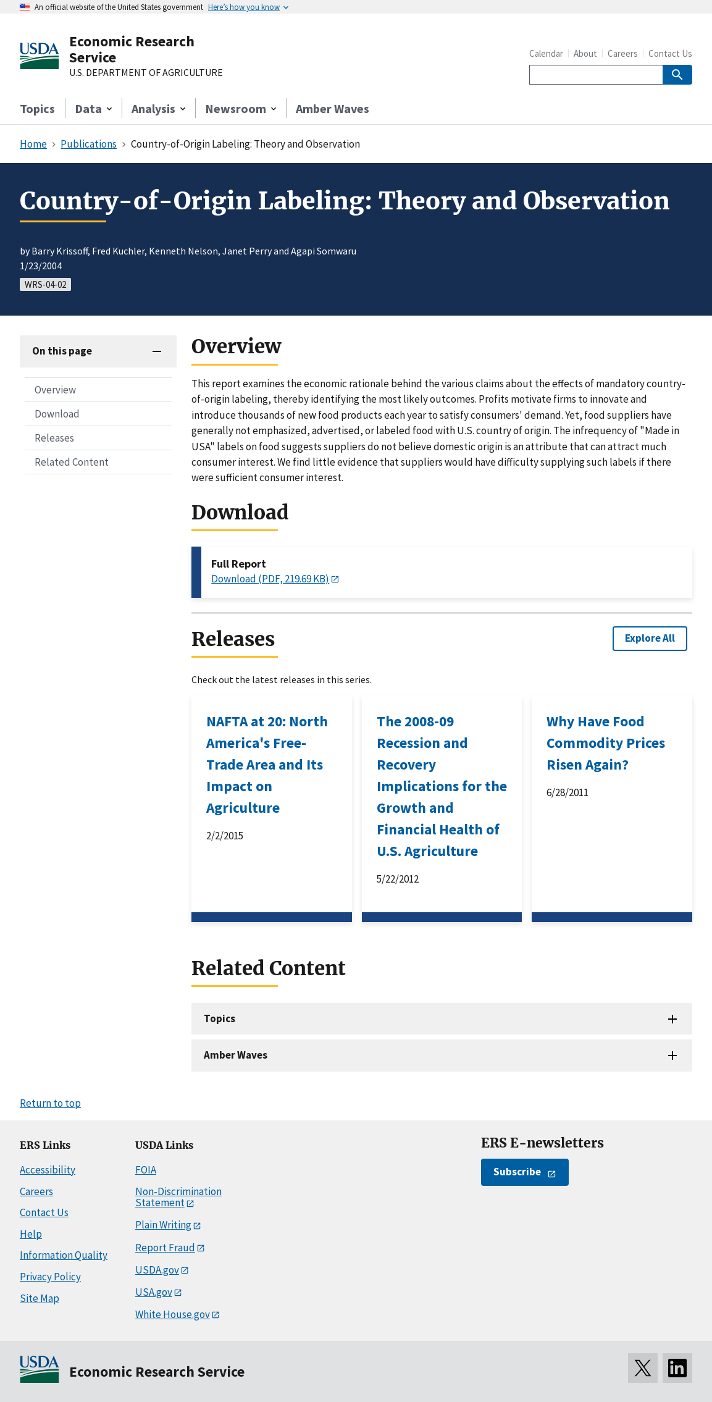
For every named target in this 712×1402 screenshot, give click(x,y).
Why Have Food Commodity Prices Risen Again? (606, 742)
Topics (37, 108)
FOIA (145, 1170)
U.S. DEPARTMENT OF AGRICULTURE (146, 72)
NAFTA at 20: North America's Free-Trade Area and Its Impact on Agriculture (267, 764)
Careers (623, 53)
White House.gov (172, 1314)
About (585, 53)
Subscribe (517, 1171)
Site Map (39, 1298)
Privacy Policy (50, 1276)
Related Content (72, 462)
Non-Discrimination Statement (178, 1197)
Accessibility (47, 1170)
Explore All (650, 638)
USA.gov (153, 1292)
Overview (55, 390)
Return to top (50, 1103)
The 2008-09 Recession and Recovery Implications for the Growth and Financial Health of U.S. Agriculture (442, 786)
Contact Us (670, 53)
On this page (62, 351)
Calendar (546, 53)
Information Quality (63, 1255)
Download (57, 414)
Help (31, 1234)
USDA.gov (157, 1270)
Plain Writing (163, 1225)
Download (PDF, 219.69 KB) (270, 579)
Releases (54, 438)
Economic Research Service (132, 49)
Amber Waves (332, 108)
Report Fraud (165, 1247)
